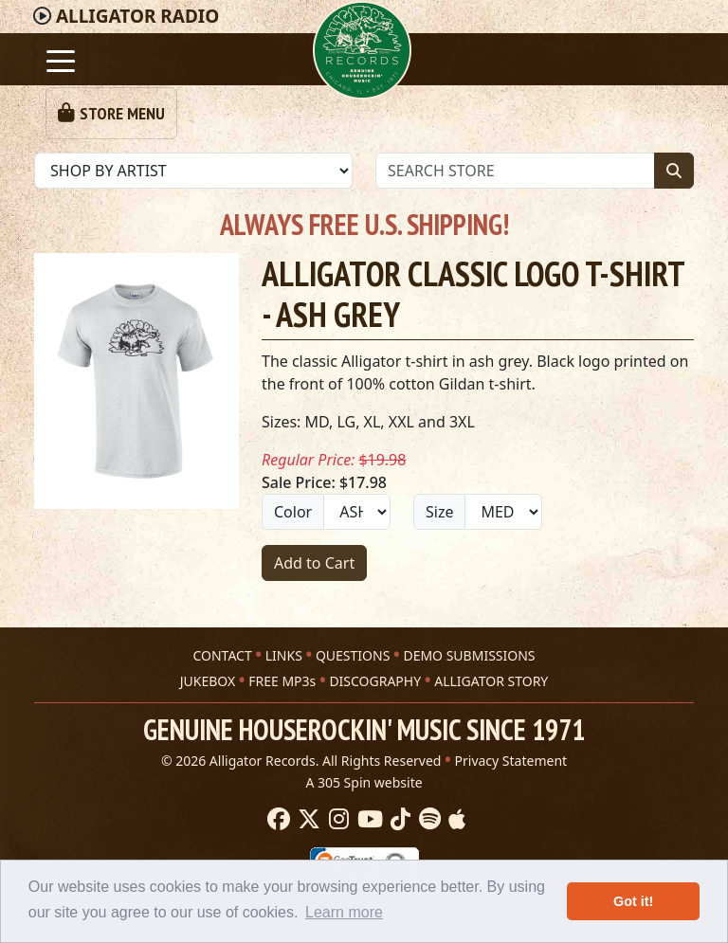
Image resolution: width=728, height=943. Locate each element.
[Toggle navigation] (60, 59)
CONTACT (221, 655)
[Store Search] (515, 171)
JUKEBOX (207, 681)
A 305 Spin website (363, 782)
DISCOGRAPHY (375, 681)
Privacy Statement (511, 761)
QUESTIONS (353, 655)
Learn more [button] (344, 912)
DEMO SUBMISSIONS (469, 655)
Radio (137, 16)
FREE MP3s (282, 681)
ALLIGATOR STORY (491, 681)
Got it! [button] (633, 901)
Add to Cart (314, 563)
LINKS (283, 655)
